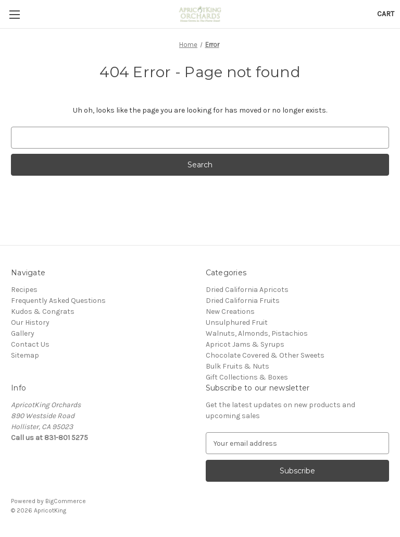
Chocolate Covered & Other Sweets (265, 355)
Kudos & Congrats (42, 311)
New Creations (230, 311)
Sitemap (25, 355)
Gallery (22, 333)
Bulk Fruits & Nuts (237, 366)
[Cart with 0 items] (385, 14)
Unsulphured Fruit (237, 322)
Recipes (24, 289)
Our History (30, 322)
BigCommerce (65, 501)
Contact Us (30, 344)
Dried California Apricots (247, 289)
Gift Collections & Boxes (247, 377)
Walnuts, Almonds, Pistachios (257, 333)
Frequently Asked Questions (58, 300)
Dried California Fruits (243, 300)
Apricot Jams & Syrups (245, 344)
